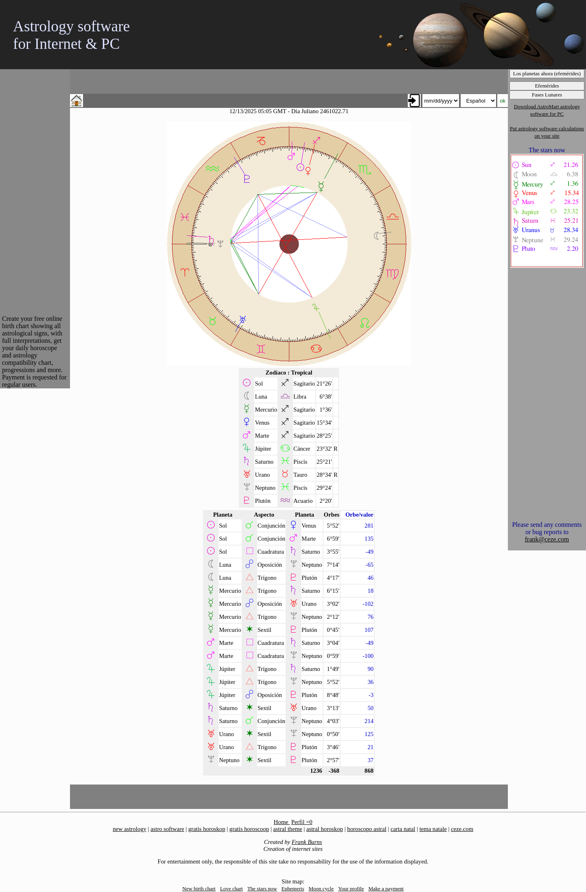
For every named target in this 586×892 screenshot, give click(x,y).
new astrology (129, 829)
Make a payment (386, 888)
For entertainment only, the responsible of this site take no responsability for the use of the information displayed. (292, 861)
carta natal (403, 829)
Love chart (231, 888)
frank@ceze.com (547, 539)
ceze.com (462, 829)
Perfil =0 (302, 822)
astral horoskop (324, 829)
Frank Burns (307, 842)
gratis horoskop (206, 829)
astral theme (287, 829)
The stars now (262, 888)
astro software (167, 829)
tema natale (433, 829)
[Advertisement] (34, 191)
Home (282, 822)
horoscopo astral (366, 829)
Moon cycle (321, 888)
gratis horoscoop (249, 829)
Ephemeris (293, 888)
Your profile (351, 888)
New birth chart (199, 888)
